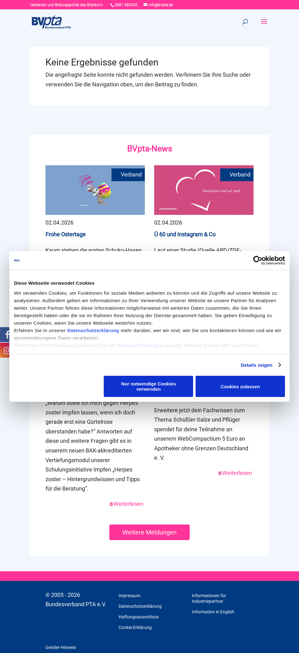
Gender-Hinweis (60, 647)
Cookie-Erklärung (138, 345)
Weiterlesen (126, 504)
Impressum (129, 595)
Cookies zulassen (240, 386)
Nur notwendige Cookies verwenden (148, 386)
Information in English (213, 611)
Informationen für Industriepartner (209, 598)
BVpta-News (149, 148)
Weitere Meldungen (149, 532)
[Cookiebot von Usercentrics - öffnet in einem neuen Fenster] (257, 260)
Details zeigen (256, 365)
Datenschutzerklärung (93, 330)
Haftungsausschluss (139, 616)
